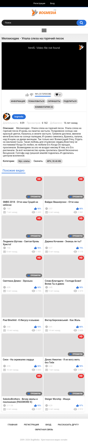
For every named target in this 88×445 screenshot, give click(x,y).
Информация (18, 101)
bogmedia (18, 117)
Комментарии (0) (44, 107)
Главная (12, 424)
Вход (52, 3)
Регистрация (39, 3)
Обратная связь (44, 429)
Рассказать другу (68, 424)
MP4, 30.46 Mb (54, 161)
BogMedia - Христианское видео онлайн (49, 440)
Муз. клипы (24, 161)
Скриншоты (54, 101)
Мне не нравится (31, 94)
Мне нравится (27, 94)
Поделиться (70, 101)
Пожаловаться (36, 101)
